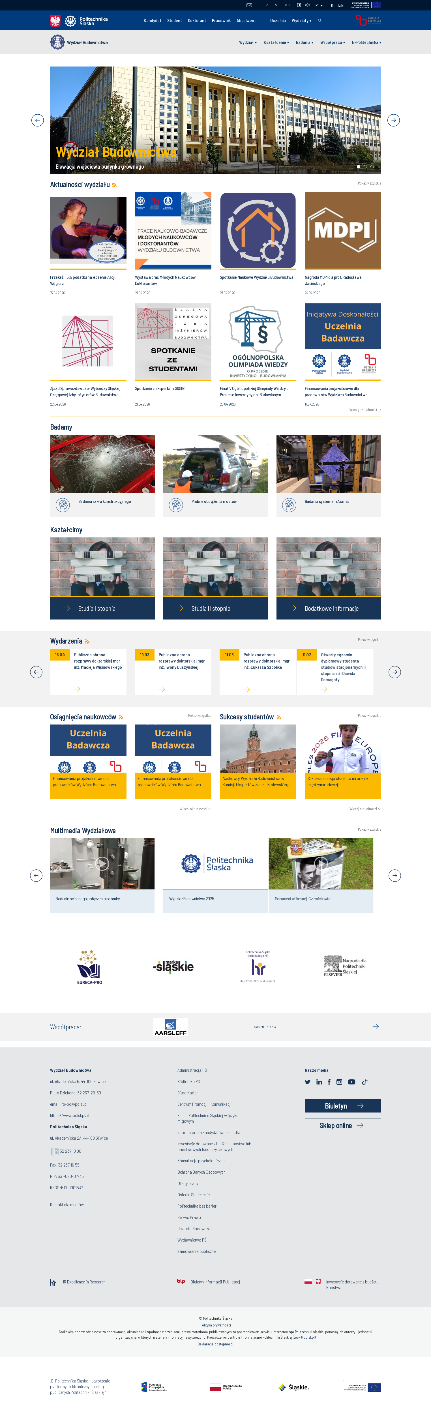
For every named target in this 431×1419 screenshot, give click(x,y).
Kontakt (338, 5)
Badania (303, 42)
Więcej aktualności (363, 409)
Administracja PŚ (192, 1070)
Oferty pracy (187, 1183)
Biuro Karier (187, 1092)
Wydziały (300, 20)
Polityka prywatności (215, 1325)
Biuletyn (336, 1105)
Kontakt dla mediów (67, 1204)
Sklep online (336, 1125)
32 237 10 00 (70, 1151)
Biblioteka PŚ (188, 1081)
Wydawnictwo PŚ (192, 1239)
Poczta (249, 5)
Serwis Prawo (189, 1217)
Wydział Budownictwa (87, 42)
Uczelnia (278, 20)
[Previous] (36, 672)
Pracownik (221, 20)
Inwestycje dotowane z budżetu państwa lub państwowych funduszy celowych (214, 1146)
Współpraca (331, 42)
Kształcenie (275, 42)
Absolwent (246, 20)
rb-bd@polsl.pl (74, 1104)
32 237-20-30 (89, 1092)
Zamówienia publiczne (196, 1251)
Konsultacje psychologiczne (200, 1160)
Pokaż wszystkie (369, 183)
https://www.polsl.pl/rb (70, 1115)
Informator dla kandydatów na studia (208, 1132)
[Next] (395, 672)
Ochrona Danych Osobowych (201, 1171)
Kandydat (152, 20)
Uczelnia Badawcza (193, 1228)
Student (174, 20)
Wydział (246, 42)
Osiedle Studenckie (193, 1194)
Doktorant (197, 20)
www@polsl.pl (304, 1337)
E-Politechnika (365, 42)
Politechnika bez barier (196, 1205)
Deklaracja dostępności (215, 1344)
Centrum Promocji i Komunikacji (204, 1104)
